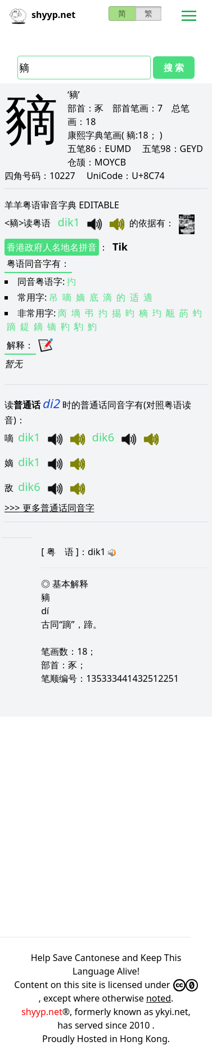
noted (158, 998)
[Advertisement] (105, 826)
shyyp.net (41, 1012)
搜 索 (174, 67)
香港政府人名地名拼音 (52, 247)
